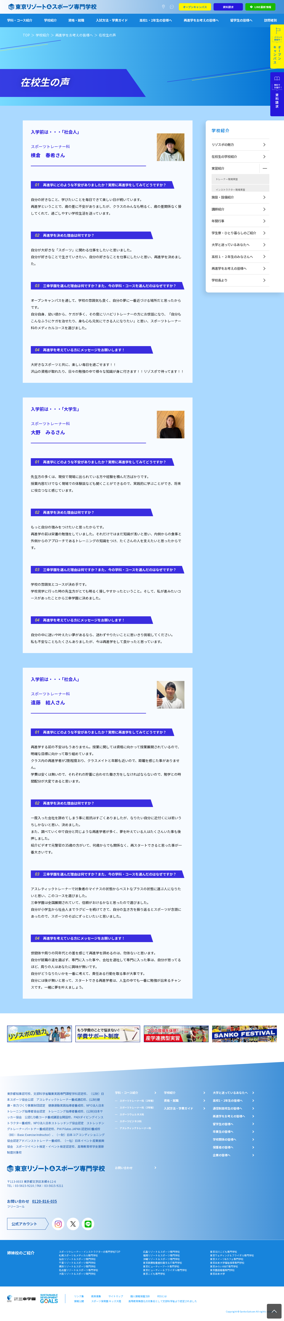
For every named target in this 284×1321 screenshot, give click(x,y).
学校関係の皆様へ (224, 1139)
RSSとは (162, 1296)
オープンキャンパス (195, 7)
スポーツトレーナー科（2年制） (137, 1100)
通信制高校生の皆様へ (227, 1108)
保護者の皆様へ (223, 1147)
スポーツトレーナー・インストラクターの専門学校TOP (89, 1251)
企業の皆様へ (221, 1155)
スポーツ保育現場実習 (228, 210)
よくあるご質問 (172, 6)
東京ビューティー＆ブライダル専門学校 (165, 1270)
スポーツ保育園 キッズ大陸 (106, 1301)
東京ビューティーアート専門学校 (161, 1266)
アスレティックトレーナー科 (135, 1128)
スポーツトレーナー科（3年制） (137, 1107)
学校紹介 (50, 20)
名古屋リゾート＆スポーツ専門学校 (78, 1270)
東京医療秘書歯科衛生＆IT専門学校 (162, 1262)
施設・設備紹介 (223, 232)
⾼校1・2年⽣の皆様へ (228, 1100)
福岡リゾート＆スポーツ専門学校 (161, 1255)
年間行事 (218, 255)
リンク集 (79, 1296)
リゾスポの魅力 (223, 144)
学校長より (219, 315)
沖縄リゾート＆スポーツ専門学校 (161, 1259)
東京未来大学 (217, 1273)
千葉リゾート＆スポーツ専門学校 (77, 1262)
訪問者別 (270, 20)
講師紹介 (218, 243)
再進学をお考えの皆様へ (201, 20)
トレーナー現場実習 (227, 179)
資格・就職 (76, 20)
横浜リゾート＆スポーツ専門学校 (77, 1266)
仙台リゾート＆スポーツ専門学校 (77, 1259)
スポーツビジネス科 (131, 1121)
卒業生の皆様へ (223, 1132)
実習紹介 (218, 168)
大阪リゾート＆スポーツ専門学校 (77, 1273)
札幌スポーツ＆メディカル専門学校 (78, 1255)
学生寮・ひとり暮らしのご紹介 (234, 267)
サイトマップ (115, 1296)
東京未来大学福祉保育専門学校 (227, 1262)
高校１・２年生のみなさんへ (232, 291)
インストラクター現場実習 (230, 189)
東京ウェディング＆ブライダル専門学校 (232, 1255)
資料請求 (228, 7)
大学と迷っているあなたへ (231, 279)
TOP (26, 35)
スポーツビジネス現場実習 (230, 200)
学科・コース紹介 (19, 20)
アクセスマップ (164, 6)
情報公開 (79, 1301)
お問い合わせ (124, 1168)
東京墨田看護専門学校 (222, 1270)
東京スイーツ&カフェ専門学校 (226, 1259)
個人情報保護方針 (140, 1296)
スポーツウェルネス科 (132, 1114)
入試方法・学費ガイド (112, 20)
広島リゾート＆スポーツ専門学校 (161, 1251)
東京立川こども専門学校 (223, 1251)
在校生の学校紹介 (224, 156)
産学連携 (221, 221)
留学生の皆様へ (241, 20)
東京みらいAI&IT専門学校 (224, 1266)
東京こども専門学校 (154, 1273)
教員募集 (96, 1296)
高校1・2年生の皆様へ (155, 20)
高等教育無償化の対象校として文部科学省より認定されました (162, 1301)
